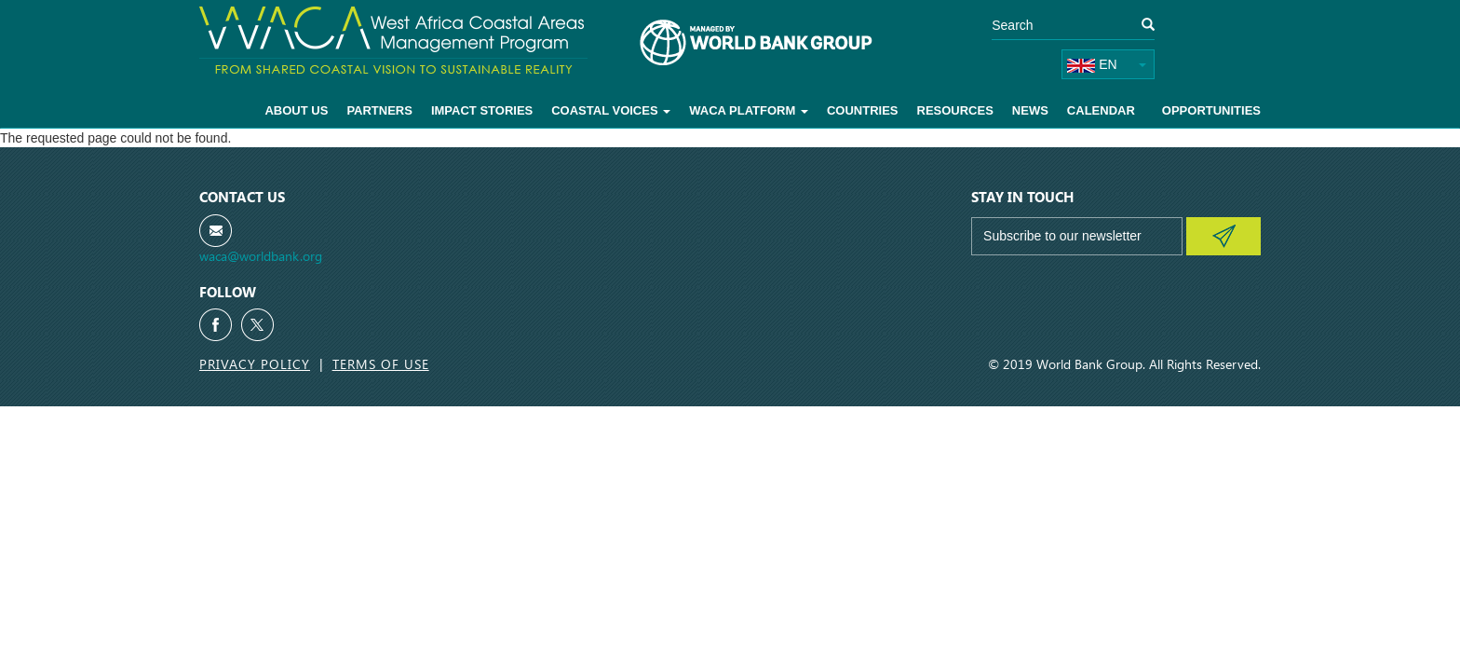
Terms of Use (380, 364)
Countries (863, 110)
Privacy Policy (254, 364)
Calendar (1101, 110)
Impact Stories (482, 110)
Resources (955, 110)
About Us (296, 110)
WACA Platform (748, 110)
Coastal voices (610, 110)
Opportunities (1211, 110)
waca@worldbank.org (260, 256)
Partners (379, 110)
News (1030, 110)
